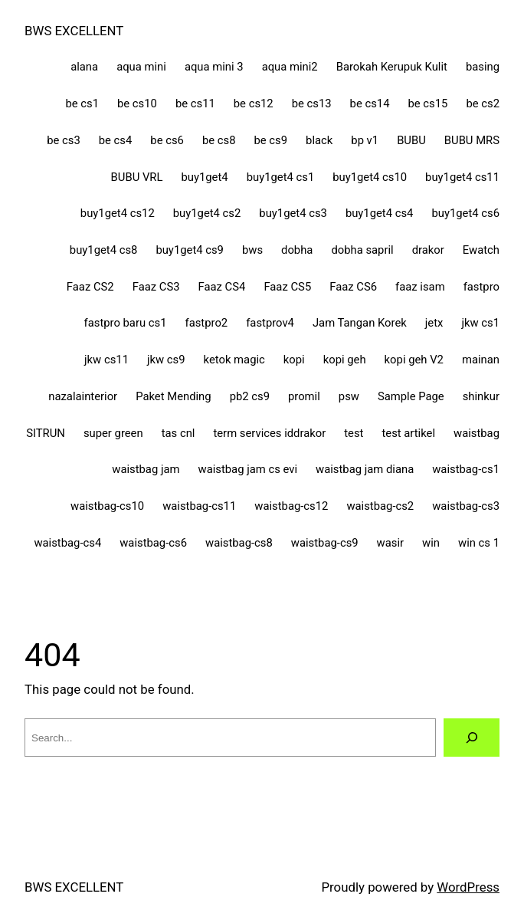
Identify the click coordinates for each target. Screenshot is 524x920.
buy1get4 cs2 (207, 213)
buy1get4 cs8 (104, 250)
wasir (390, 543)
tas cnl (178, 433)
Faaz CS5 (287, 287)
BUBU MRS (471, 140)
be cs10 (137, 103)
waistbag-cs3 (465, 506)
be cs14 (370, 103)
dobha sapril (362, 250)
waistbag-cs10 (107, 506)
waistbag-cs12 (291, 506)
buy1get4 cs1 (281, 177)
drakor (428, 250)
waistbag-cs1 (465, 469)
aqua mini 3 (214, 67)
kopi (294, 359)
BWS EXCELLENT (74, 30)
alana (84, 67)
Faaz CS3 (156, 287)
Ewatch (481, 250)
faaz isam (420, 287)
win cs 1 (478, 543)
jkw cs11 (106, 359)
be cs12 (253, 103)
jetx (434, 323)
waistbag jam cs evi (248, 469)
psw (349, 396)
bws (252, 250)
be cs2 (482, 103)
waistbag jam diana (365, 469)
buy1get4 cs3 (293, 213)
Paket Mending (173, 396)
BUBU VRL (137, 177)
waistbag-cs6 (153, 543)
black (319, 140)
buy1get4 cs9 (190, 250)
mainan (480, 359)
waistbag (476, 433)
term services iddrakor (269, 433)
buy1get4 (204, 177)
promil (304, 396)
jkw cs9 (166, 359)
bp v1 (364, 140)
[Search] (471, 737)
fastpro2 (206, 323)
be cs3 (63, 140)
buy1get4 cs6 (465, 213)
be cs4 (116, 140)
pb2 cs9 (250, 396)
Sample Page (411, 396)
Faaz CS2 (90, 287)
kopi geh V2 (414, 359)
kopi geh (344, 359)
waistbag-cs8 (239, 543)
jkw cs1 (480, 323)
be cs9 (270, 140)
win (431, 543)
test (353, 433)
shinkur (481, 396)
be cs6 (167, 140)
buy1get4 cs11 (462, 177)
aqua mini (141, 67)
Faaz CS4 (222, 287)
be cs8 (219, 140)
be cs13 (312, 103)
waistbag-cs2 (380, 506)
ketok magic (234, 359)
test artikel (408, 433)
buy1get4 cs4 (380, 213)
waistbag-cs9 (325, 543)
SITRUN (45, 433)
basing (482, 67)
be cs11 (195, 103)
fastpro (481, 287)
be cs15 (428, 103)
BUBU (411, 140)
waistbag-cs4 (67, 543)
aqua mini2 (290, 67)
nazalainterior (82, 396)
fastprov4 (270, 323)
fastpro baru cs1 (125, 323)
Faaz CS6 (353, 287)
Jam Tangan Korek (360, 323)
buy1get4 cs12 (117, 213)
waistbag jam (145, 469)
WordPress (468, 887)
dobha (297, 250)
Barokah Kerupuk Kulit (391, 67)
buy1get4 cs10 (369, 177)
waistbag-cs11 (199, 506)
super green (113, 433)
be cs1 (82, 103)
